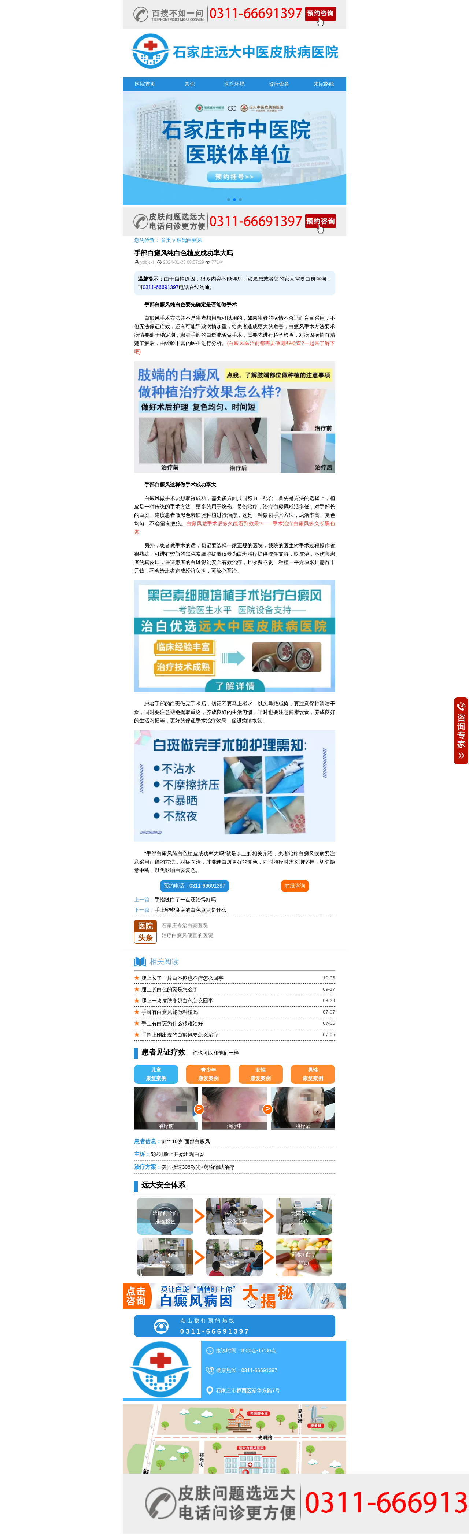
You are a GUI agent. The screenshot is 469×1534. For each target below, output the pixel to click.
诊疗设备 (279, 84)
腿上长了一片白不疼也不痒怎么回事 (182, 978)
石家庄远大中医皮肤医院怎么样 (197, 920)
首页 (166, 240)
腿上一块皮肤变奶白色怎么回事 (177, 1001)
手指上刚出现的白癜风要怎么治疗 (179, 1035)
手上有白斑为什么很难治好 (172, 1023)
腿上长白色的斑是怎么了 (169, 989)
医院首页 (145, 84)
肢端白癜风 (189, 240)
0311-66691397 (161, 287)
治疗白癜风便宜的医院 (187, 940)
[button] (228, 199)
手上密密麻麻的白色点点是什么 (190, 910)
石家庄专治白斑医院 (185, 930)
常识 (190, 84)
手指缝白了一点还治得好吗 (185, 900)
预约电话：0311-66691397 (194, 886)
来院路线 (324, 84)
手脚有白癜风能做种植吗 (169, 1012)
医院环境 (234, 84)
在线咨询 (295, 886)
